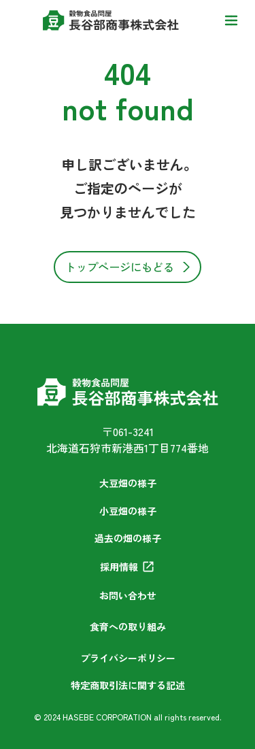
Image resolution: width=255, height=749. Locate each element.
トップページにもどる (119, 267)
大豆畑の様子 (127, 483)
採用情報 (119, 566)
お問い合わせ (127, 595)
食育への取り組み (128, 626)
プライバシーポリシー (127, 658)
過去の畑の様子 (128, 538)
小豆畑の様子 (127, 511)
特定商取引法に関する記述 (128, 685)
